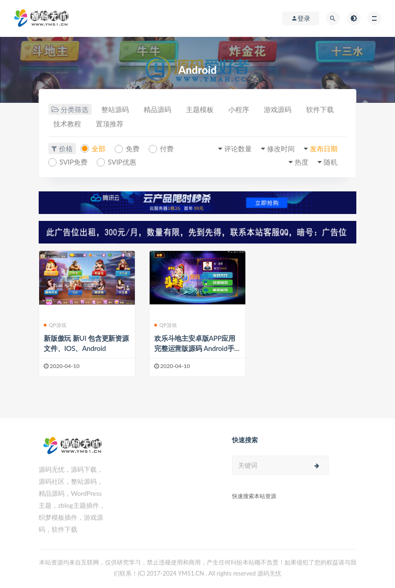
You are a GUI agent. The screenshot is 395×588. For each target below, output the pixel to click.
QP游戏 (55, 325)
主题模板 (200, 109)
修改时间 (281, 148)
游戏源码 (277, 109)
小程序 (238, 109)
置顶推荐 (109, 123)
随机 (330, 162)
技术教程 (67, 123)
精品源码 (157, 109)
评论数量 (238, 148)
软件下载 (320, 109)
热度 (301, 162)
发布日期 (323, 148)
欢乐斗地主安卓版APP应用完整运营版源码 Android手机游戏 (194, 348)
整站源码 (115, 109)
